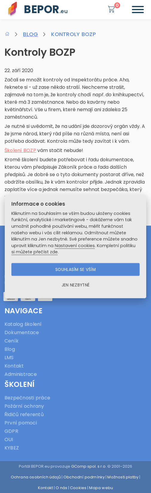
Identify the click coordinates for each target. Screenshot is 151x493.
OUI (8, 439)
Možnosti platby (122, 477)
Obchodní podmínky (84, 477)
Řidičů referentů (24, 414)
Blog (30, 34)
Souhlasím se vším (75, 269)
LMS (9, 357)
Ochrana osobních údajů (36, 477)
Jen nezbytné (75, 285)
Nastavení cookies (75, 245)
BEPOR (46, 9)
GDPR (11, 431)
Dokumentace (21, 332)
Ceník (11, 340)
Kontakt (14, 365)
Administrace (20, 374)
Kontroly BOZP (73, 34)
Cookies (78, 488)
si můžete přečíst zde (34, 252)
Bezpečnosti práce (27, 397)
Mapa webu (101, 488)
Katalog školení (23, 324)
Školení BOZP (20, 150)
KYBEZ (11, 447)
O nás (61, 488)
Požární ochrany (24, 406)
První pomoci (20, 422)
